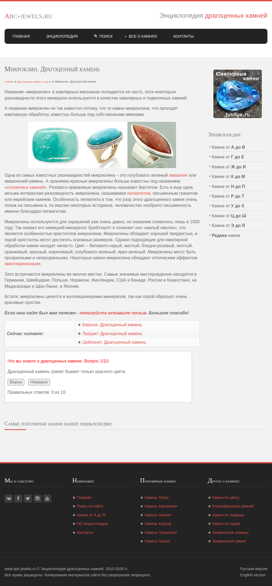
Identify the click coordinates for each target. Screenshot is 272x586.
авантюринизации (22, 263)
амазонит (178, 175)
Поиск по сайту (90, 506)
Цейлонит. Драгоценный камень (114, 342)
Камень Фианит (158, 515)
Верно (16, 382)
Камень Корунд (158, 523)
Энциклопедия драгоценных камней (72, 569)
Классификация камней (233, 506)
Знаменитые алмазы (230, 532)
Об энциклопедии (92, 523)
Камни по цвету (225, 497)
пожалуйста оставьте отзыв (113, 313)
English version (253, 575)
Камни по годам (226, 523)
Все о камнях (143, 36)
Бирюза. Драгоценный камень (112, 324)
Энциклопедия (62, 36)
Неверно (39, 382)
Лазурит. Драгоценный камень (112, 333)
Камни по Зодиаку (228, 515)
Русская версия (253, 569)
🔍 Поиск (103, 36)
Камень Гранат (157, 541)
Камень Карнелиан (161, 506)
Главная (21, 36)
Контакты (183, 36)
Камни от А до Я (91, 515)
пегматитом (138, 193)
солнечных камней (25, 187)
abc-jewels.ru (29, 15)
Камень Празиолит (161, 532)
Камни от (228, 147)
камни (226, 235)
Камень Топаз (157, 497)
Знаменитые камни (229, 541)
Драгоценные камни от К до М (34, 81)
